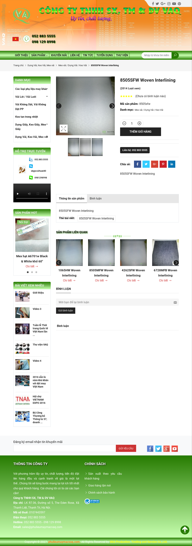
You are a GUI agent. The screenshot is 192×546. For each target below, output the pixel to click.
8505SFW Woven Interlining (96, 218)
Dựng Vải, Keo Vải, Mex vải (41, 65)
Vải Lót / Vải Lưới (25, 96)
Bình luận (96, 198)
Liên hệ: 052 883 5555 (134, 150)
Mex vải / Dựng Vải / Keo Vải (72, 65)
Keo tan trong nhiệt (26, 116)
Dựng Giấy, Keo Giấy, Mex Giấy (30, 127)
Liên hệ (75, 55)
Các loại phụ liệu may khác (31, 89)
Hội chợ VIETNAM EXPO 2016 (39, 399)
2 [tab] (32, 272)
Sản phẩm (39, 55)
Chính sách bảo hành (100, 492)
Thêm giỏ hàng (140, 131)
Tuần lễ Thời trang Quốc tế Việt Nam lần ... (40, 330)
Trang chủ (18, 65)
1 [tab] (28, 272)
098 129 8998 (43, 42)
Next (112, 106)
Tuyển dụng (104, 55)
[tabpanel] (32, 243)
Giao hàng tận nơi (98, 485)
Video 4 (37, 360)
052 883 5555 (43, 36)
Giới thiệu (21, 55)
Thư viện (122, 55)
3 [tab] (36, 272)
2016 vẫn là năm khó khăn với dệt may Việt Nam (40, 382)
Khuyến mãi (59, 55)
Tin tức (88, 55)
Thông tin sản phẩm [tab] (71, 198)
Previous (58, 106)
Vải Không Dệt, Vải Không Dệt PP (30, 107)
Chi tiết (32, 266)
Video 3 (37, 308)
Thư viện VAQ (40, 344)
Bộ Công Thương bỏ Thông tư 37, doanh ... (40, 417)
